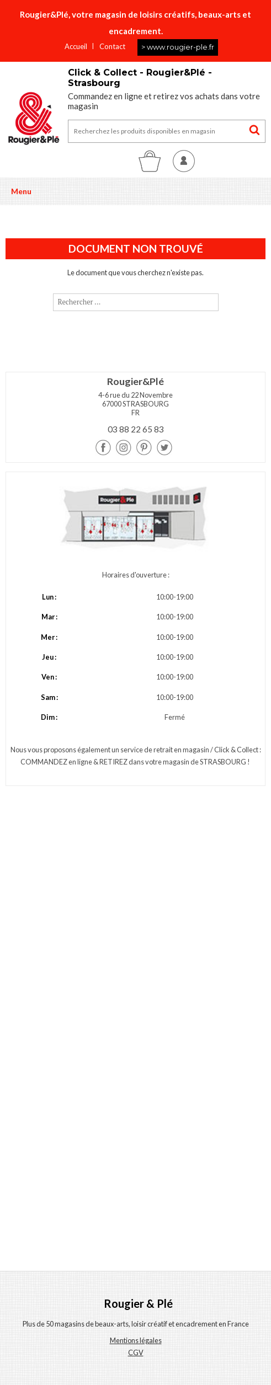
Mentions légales (136, 1340)
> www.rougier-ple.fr (177, 46)
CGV (136, 1352)
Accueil (76, 46)
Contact (112, 46)
